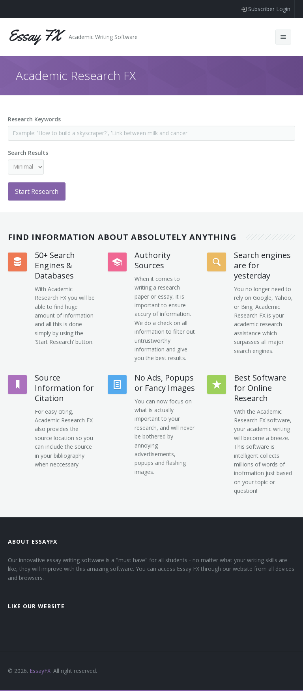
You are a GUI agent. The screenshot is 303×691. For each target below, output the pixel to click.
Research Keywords (34, 119)
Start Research (36, 191)
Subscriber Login (265, 9)
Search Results (28, 152)
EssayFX (40, 670)
